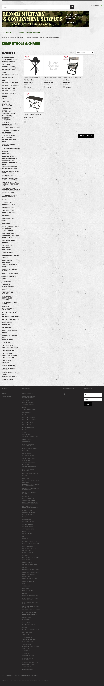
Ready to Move (7, 322)
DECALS (5, 151)
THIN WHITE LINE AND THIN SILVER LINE (9, 356)
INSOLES (5, 243)
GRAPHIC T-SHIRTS (8, 213)
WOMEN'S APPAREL (9, 365)
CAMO (4, 99)
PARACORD (6, 284)
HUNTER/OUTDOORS (9, 233)
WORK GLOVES (7, 379)
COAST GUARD (7, 125)
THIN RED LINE (7, 353)
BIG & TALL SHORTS (9, 93)
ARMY (4, 72)
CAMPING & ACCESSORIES (7, 105)
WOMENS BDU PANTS (9, 377)
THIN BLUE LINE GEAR (10, 348)
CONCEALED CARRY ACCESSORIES (9, 136)
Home (3, 37)
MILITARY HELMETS (9, 276)
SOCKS (4, 333)
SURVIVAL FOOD (8, 340)
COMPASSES (6, 133)
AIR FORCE (6, 64)
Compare (29, 87)
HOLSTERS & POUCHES (10, 226)
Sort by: (72, 52)
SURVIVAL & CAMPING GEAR (10, 336)
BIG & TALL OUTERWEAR (11, 85)
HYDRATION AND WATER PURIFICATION (10, 236)
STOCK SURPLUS (8, 57)
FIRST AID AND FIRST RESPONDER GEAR (9, 60)
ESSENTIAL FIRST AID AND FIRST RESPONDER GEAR (10, 184)
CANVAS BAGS (7, 108)
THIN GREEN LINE (8, 350)
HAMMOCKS (6, 215)
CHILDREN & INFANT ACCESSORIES (9, 114)
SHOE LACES (6, 327)
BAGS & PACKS (7, 77)
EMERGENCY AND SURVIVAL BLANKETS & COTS (10, 162)
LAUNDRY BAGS (7, 252)
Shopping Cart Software (36, 680)
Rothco (4, 393)
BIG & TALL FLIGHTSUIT (10, 83)
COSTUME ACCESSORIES (11, 148)
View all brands (6, 396)
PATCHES (5, 289)
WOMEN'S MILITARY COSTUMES (9, 369)
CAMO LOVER (7, 101)
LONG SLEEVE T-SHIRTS (10, 255)
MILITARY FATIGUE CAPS (10, 273)
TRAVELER (5, 363)
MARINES (5, 258)
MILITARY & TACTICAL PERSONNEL (9, 270)
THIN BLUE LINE (7, 345)
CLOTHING (5, 122)
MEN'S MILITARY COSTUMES (7, 261)
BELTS (4, 80)
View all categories (27, 669)
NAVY (4, 279)
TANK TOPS (6, 342)
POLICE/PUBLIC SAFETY (10, 317)
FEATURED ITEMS (8, 192)
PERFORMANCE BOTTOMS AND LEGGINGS (7, 298)
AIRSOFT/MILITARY (8, 69)
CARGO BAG (6, 111)
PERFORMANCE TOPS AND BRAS (9, 303)
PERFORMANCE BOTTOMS (7, 293)
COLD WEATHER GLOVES (11, 127)
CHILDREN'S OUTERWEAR (6, 118)
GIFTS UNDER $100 (8, 205)
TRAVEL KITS (6, 360)
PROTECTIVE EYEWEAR (10, 319)
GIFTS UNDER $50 (8, 210)
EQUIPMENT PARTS (9, 175)
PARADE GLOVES (8, 287)
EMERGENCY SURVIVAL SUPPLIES (10, 172)
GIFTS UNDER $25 (8, 207)
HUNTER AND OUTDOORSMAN (7, 229)
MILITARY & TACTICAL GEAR (15, 37)
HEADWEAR (6, 223)
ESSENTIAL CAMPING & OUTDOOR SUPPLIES (10, 179)
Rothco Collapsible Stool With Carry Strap (32, 79)
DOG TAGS (5, 154)
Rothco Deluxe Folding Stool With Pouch (72, 79)
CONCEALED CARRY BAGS (9, 140)
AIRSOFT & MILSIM (8, 67)
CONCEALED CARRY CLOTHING (9, 145)
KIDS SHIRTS (6, 250)
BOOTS (4, 96)
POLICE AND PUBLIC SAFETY (9, 313)
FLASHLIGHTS (7, 202)
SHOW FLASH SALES (9, 330)
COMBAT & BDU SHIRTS (10, 130)
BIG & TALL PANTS (8, 88)
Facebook (64, 394)
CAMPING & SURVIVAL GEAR (34, 37)
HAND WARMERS (8, 218)
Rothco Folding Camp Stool (32, 114)
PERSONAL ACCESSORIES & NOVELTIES (8, 308)
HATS (4, 221)
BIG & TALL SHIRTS (8, 91)
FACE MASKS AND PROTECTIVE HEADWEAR (11, 189)
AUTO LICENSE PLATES (10, 75)
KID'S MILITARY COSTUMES (7, 246)
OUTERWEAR (6, 281)
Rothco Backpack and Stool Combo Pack (52, 79)
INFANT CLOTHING (8, 240)
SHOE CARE (6, 325)
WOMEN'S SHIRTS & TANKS (9, 373)
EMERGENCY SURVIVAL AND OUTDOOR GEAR (10, 167)
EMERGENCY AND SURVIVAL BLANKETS (9, 157)
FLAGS (4, 199)
